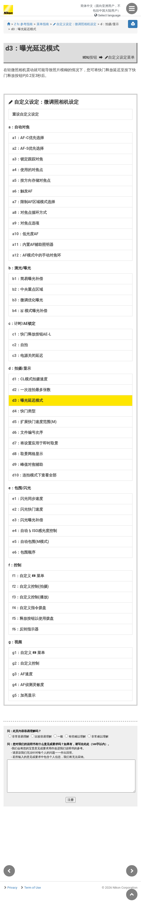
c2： (20, 345)
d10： (34, 475)
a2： (28, 148)
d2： (31, 389)
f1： (28, 576)
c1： (31, 334)
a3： (27, 159)
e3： (27, 520)
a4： (27, 170)
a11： (32, 244)
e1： (27, 498)
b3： (27, 300)
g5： (23, 695)
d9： (27, 464)
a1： (28, 137)
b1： (27, 278)
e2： (27, 509)
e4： (34, 530)
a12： (36, 255)
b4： (29, 310)
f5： (33, 618)
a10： (25, 234)
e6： (23, 552)
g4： (28, 684)
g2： (25, 663)
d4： (23, 411)
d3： (27, 400)
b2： (27, 289)
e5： (30, 541)
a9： (25, 223)
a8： (29, 212)
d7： (35, 443)
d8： (27, 454)
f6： (25, 629)
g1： (28, 652)
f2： (30, 586)
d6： (27, 432)
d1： (29, 379)
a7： (33, 202)
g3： (22, 674)
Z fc (23, 24)
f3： (30, 597)
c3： (27, 355)
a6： (22, 191)
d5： (34, 422)
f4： (29, 608)
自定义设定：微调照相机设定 (74, 24)
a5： (31, 180)
